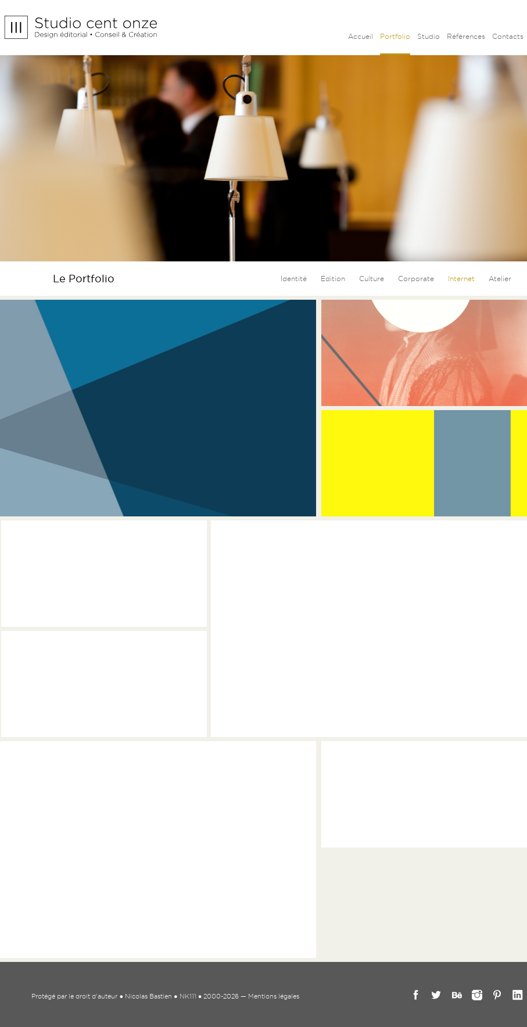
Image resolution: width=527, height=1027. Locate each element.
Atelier (500, 278)
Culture (371, 278)
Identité (294, 278)
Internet (461, 278)
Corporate (416, 278)
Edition (333, 278)
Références (466, 36)
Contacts (508, 36)
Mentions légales (273, 996)
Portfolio (395, 36)
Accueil (360, 36)
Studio (428, 36)
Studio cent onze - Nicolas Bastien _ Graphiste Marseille (80, 27)
